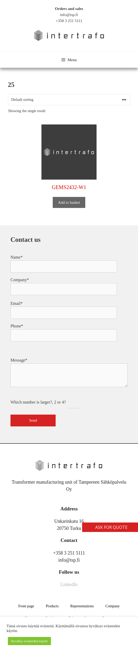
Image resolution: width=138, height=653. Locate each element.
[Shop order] (69, 99)
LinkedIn (69, 584)
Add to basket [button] (69, 202)
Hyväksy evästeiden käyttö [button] (29, 641)
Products (52, 606)
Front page (26, 606)
